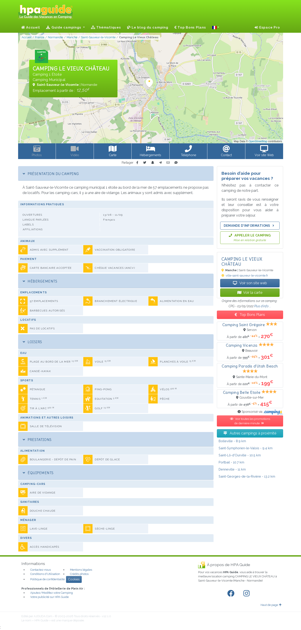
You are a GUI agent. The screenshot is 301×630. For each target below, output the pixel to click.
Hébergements (40, 281)
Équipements (38, 473)
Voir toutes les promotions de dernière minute (250, 421)
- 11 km (232, 469)
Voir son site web (250, 283)
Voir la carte (249, 292)
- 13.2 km (247, 476)
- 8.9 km (232, 441)
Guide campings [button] (64, 27)
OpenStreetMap (258, 141)
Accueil (30, 27)
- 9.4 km (246, 448)
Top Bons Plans (190, 27)
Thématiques (106, 27)
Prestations (37, 439)
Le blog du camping (147, 27)
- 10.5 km (240, 455)
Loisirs (32, 342)
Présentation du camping (51, 173)
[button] (215, 27)
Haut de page (271, 605)
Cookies (74, 579)
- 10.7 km (231, 462)
